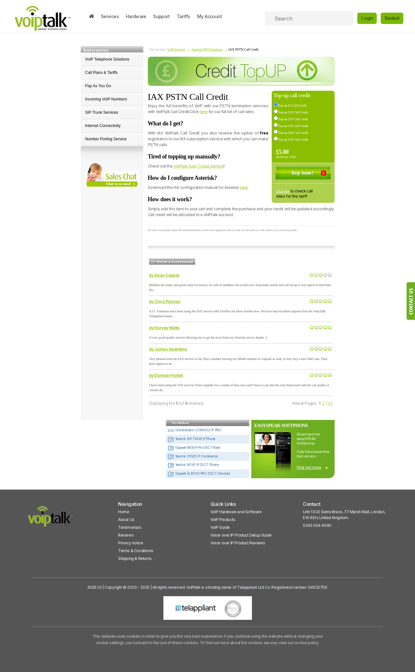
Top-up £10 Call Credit (293, 112)
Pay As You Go (98, 86)
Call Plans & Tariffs (101, 72)
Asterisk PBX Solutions (206, 49)
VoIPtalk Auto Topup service (198, 166)
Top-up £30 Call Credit (293, 126)
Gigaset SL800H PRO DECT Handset (199, 473)
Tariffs (183, 16)
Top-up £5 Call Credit (292, 105)
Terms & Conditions (135, 550)
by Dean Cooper (164, 275)
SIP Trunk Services (101, 112)
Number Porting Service (105, 139)
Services (110, 16)
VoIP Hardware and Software (236, 511)
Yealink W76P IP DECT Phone (193, 465)
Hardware (136, 16)
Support (161, 16)
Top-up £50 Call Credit (293, 139)
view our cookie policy (298, 642)
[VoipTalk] (51, 519)
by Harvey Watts (164, 327)
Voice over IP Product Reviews (237, 542)
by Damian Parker (166, 375)
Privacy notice (130, 542)
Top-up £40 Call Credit (293, 132)
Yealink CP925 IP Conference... (194, 456)
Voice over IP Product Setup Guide (241, 535)
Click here (283, 191)
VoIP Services (176, 49)
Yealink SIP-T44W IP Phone (191, 439)
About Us (126, 519)
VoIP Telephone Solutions (107, 59)
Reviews (126, 535)
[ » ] (329, 403)
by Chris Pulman (165, 301)
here (203, 111)
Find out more (309, 467)
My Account (209, 16)
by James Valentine (168, 349)
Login (367, 18)
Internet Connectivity (103, 125)
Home (123, 511)
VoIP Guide (220, 527)
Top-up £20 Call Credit (293, 119)
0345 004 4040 (317, 525)
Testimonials (129, 527)
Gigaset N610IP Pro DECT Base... (195, 447)
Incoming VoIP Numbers (106, 99)
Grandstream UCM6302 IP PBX (194, 430)
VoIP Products (222, 519)
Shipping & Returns (135, 558)
